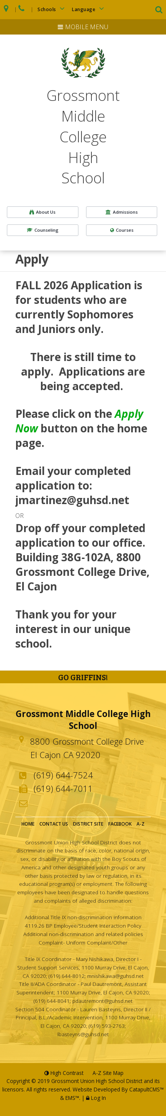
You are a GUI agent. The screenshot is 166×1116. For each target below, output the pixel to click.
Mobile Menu (86, 27)
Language (89, 9)
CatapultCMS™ (146, 1089)
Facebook (120, 824)
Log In (98, 1097)
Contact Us (53, 824)
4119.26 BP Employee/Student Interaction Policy (83, 925)
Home (27, 824)
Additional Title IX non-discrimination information (83, 917)
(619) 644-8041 (52, 1000)
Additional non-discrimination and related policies (83, 934)
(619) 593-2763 (107, 1025)
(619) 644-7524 (63, 775)
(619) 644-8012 (67, 975)
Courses (121, 230)
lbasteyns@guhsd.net (83, 1034)
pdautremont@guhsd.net (102, 1000)
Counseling (43, 230)
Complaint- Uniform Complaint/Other (83, 942)
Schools (52, 9)
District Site (88, 824)
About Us (42, 212)
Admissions (122, 212)
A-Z (141, 824)
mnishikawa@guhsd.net (115, 975)
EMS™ (72, 1097)
